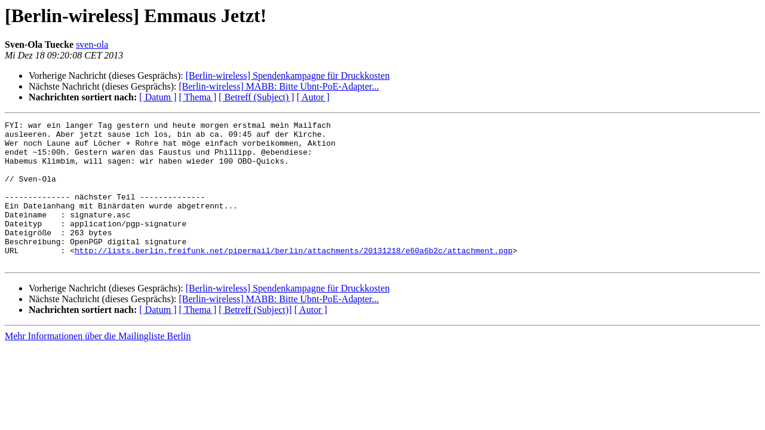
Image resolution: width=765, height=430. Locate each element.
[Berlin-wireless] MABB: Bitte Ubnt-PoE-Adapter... (279, 86)
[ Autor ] (313, 97)
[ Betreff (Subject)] (255, 338)
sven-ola (92, 44)
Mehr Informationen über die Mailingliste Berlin (98, 365)
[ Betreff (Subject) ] (256, 97)
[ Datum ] (157, 97)
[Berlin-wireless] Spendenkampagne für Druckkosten (288, 75)
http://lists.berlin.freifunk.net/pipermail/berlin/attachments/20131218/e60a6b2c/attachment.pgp (293, 277)
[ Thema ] (198, 97)
